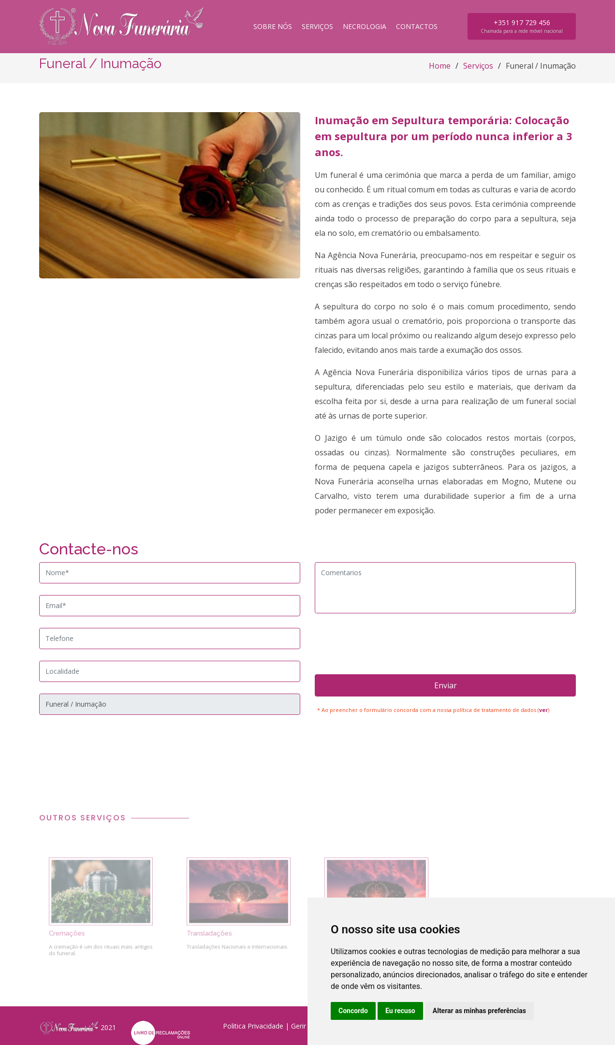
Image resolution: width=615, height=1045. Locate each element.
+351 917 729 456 (522, 26)
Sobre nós (272, 26)
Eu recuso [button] (400, 1011)
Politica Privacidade (253, 1025)
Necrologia (364, 26)
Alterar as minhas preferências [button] (479, 1011)
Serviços (317, 26)
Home (440, 65)
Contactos (417, 26)
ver (543, 709)
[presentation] (445, 644)
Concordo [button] (353, 1011)
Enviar (445, 685)
